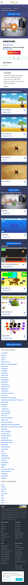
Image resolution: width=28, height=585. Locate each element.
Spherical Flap (6, 290)
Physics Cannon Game (6, 442)
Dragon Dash (4, 373)
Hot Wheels (4, 371)
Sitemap (3, 535)
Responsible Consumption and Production (12, 400)
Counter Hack (4, 375)
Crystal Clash (4, 449)
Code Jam (3, 561)
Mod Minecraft (5, 380)
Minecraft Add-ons (6, 556)
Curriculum (18, 526)
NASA (2, 451)
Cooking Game (5, 409)
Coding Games (5, 545)
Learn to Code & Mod (8, 481)
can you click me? (6, 157)
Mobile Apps (4, 533)
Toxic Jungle (4, 377)
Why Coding (18, 531)
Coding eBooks (5, 537)
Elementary (18, 551)
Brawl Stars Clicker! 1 (7, 312)
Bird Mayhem (4, 455)
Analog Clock (4, 476)
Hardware (3, 478)
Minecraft (3, 489)
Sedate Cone (9, 45)
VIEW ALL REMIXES (14, 190)
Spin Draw (3, 460)
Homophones (4, 438)
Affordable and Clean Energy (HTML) (10, 424)
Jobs (2, 531)
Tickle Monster (5, 391)
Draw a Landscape (5, 431)
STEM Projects (18, 567)
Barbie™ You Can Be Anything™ (9, 364)
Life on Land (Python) (6, 422)
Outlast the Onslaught (7, 417)
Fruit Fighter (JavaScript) (7, 393)
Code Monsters (5, 384)
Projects (16, 8)
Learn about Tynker (14, 14)
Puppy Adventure (5, 447)
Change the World (5, 411)
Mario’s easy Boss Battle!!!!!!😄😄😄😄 (11, 264)
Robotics (3, 491)
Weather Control (5, 386)
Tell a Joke (3, 453)
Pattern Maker (5, 462)
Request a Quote (19, 569)
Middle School (18, 553)
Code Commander (5, 413)
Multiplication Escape (6, 440)
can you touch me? (6, 109)
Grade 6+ (3, 359)
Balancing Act (4, 388)
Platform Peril (4, 420)
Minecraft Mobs (5, 553)
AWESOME (4, 211)
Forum (3, 539)
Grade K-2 (3, 355)
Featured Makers (19, 533)
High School (18, 554)
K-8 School (18, 560)
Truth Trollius (6, 314)
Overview (17, 524)
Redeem (17, 530)
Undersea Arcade (5, 458)
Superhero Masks (5, 433)
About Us (3, 526)
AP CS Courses (19, 556)
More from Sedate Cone (14, 243)
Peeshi (5, 160)
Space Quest (4, 404)
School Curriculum (20, 547)
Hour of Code (4, 563)
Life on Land (4, 395)
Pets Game (4, 406)
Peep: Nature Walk (6, 471)
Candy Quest (4, 368)
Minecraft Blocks (5, 554)
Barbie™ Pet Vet (5, 362)
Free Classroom (19, 549)
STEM (2, 467)
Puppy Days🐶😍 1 (6, 288)
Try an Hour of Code (8, 350)
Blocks (2, 500)
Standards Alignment (20, 561)
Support (3, 528)
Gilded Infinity (7, 112)
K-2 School (18, 558)
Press (2, 530)
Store (2, 540)
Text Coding (4, 493)
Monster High (4, 402)
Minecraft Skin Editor (6, 551)
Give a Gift (18, 528)
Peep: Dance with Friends (7, 469)
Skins (2, 495)
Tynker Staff (8, 49)
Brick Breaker (4, 382)
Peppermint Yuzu (7, 136)
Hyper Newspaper (7, 266)
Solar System (4, 444)
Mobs (2, 502)
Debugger (3, 464)
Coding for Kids (7, 8)
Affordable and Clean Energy (8, 397)
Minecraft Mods (5, 560)
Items (2, 498)
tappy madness (6, 335)
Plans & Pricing (19, 535)
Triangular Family (7, 338)
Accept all (19, 579)
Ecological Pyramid (6, 435)
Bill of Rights (4, 473)
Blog (2, 524)
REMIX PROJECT (14, 52)
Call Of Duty (5, 234)
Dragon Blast (4, 366)
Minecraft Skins (5, 549)
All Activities (4, 353)
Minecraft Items (5, 558)
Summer (17, 539)
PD (16, 563)
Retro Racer (4, 415)
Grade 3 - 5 (4, 357)
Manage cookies (7, 579)
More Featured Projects (14, 344)
